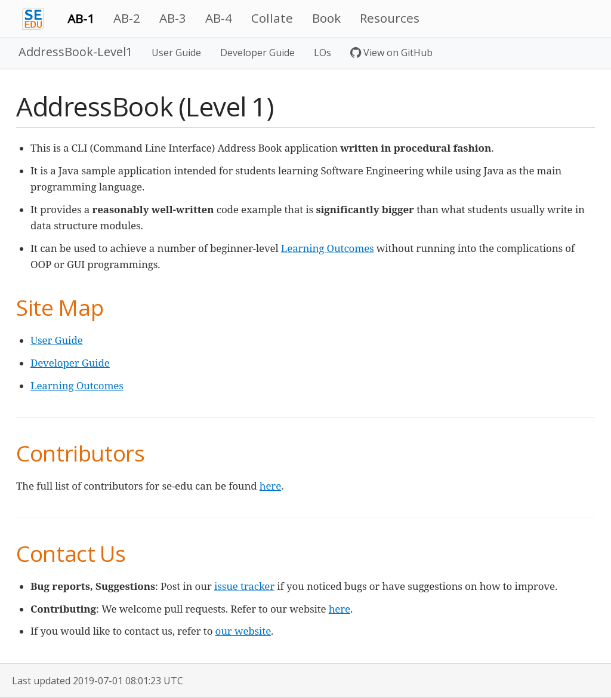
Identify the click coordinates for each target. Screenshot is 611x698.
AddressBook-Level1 (75, 52)
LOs (322, 52)
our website (243, 631)
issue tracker (244, 586)
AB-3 (172, 18)
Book (326, 18)
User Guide (176, 52)
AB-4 (218, 18)
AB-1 (80, 18)
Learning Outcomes (327, 248)
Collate (272, 18)
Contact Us (70, 553)
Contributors (80, 453)
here (270, 486)
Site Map (59, 307)
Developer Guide (257, 52)
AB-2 (126, 18)
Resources (389, 18)
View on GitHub (391, 52)
